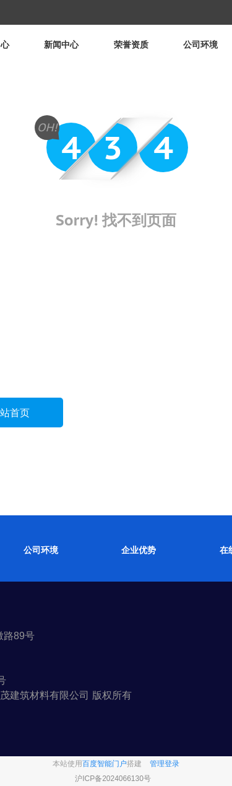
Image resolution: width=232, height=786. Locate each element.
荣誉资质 (131, 45)
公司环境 (200, 45)
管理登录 (164, 763)
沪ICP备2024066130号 (113, 778)
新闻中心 (61, 45)
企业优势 (138, 550)
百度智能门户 (104, 763)
